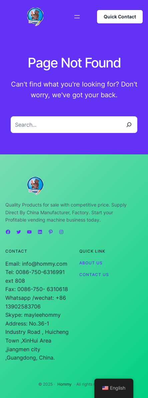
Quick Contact (120, 16)
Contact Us (94, 274)
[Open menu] (77, 17)
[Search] (129, 124)
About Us (91, 262)
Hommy (64, 384)
